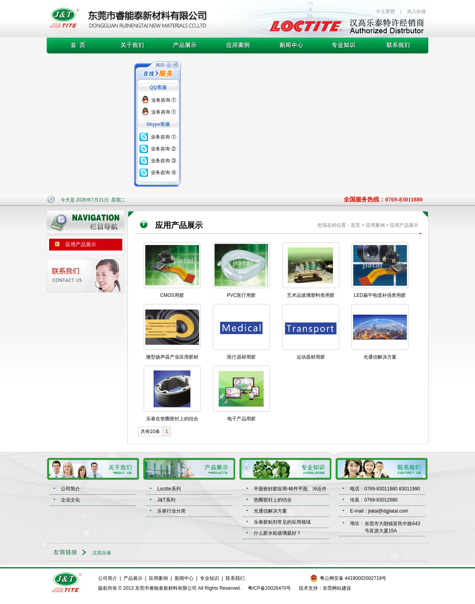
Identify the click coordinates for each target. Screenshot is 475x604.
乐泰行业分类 (171, 511)
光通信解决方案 (270, 511)
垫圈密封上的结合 (273, 500)
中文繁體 (385, 11)
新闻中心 (184, 578)
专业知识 (209, 578)
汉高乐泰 (101, 553)
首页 (355, 225)
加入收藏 (416, 11)
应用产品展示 (72, 243)
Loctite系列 (168, 489)
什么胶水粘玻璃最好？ (277, 533)
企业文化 (70, 500)
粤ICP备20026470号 (269, 588)
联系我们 (235, 578)
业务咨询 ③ (163, 160)
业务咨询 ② (163, 149)
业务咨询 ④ (163, 172)
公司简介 (70, 489)
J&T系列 (166, 500)
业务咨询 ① (163, 100)
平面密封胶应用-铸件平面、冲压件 (290, 489)
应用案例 (158, 578)
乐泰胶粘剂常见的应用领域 (282, 522)
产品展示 (133, 578)
